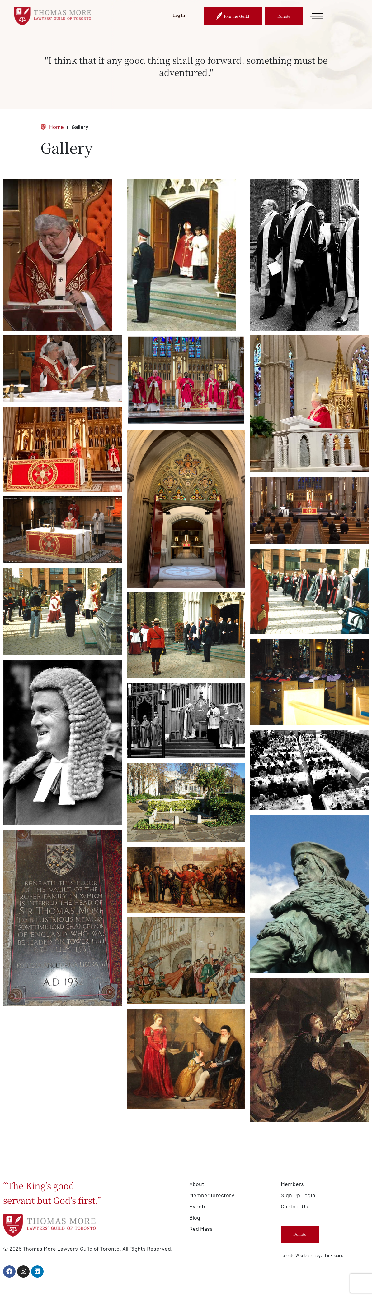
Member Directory (211, 1195)
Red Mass (201, 1228)
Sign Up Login (298, 1195)
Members (292, 1183)
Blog (194, 1217)
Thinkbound (333, 1255)
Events (198, 1206)
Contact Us (294, 1206)
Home (52, 126)
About (196, 1183)
